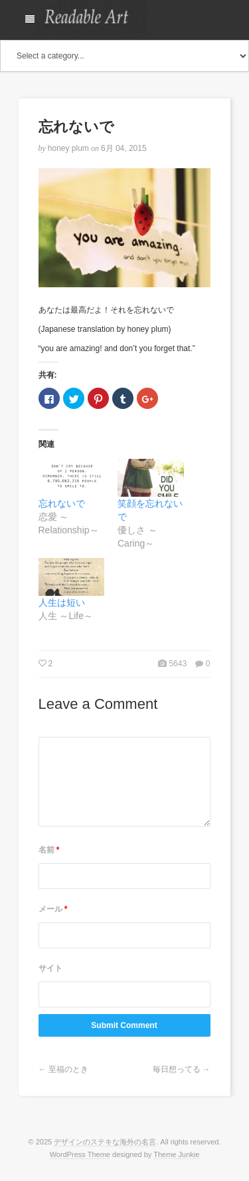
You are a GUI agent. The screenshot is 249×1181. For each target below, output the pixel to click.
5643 (178, 663)
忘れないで (62, 503)
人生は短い (62, 602)
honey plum (68, 148)
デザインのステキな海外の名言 (105, 1142)
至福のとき (68, 1069)
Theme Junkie (176, 1154)
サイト (50, 968)
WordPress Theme (80, 1154)
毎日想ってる (177, 1069)
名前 (49, 849)
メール (53, 909)
